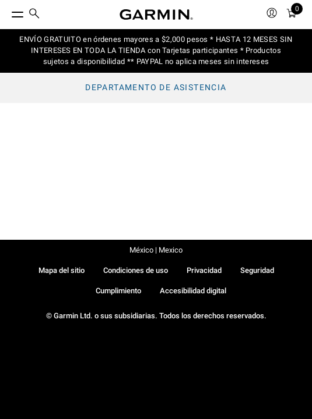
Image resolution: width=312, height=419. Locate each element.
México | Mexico (156, 250)
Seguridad (257, 270)
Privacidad (204, 270)
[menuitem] (34, 15)
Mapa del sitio (61, 270)
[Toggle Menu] (7, 11)
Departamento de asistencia (155, 87)
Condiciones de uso (135, 270)
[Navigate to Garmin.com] (156, 14)
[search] (34, 14)
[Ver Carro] (291, 15)
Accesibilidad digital (193, 290)
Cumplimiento (118, 290)
